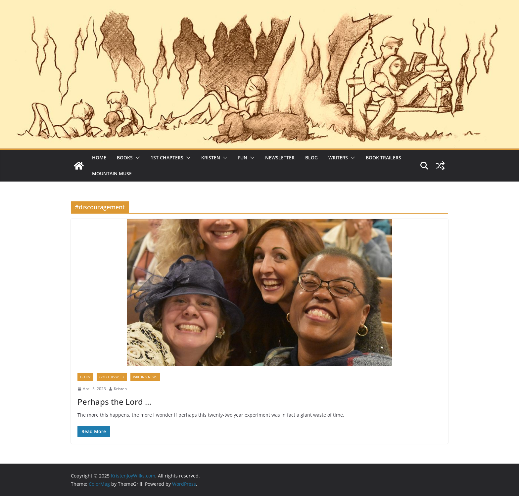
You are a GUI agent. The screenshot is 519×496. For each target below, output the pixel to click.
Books (125, 157)
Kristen (210, 157)
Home (99, 157)
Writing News (145, 377)
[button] (136, 157)
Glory (85, 377)
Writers (338, 157)
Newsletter (280, 157)
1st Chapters (167, 157)
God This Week (111, 377)
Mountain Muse (112, 173)
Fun (242, 157)
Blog (311, 157)
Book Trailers (383, 157)
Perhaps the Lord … (114, 401)
